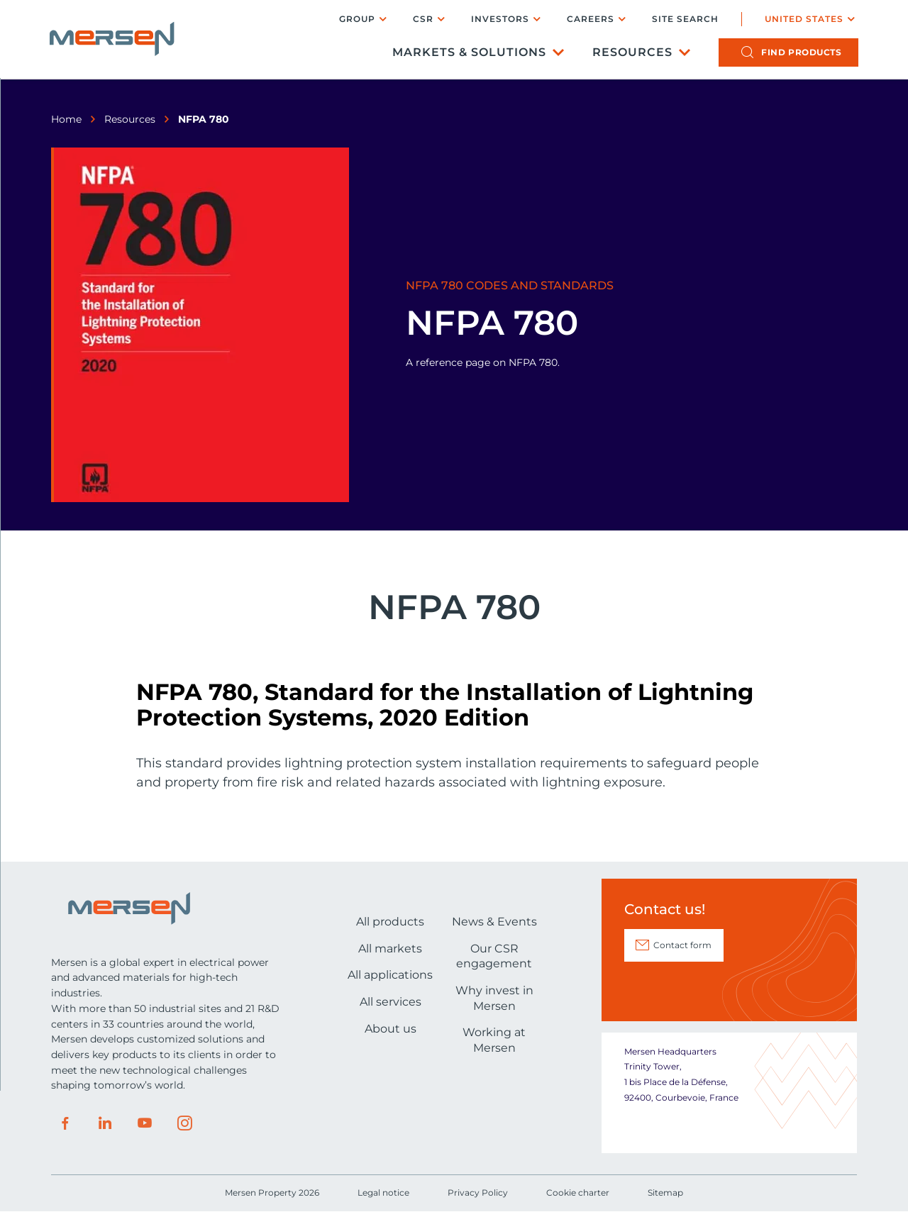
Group (356, 19)
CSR (421, 19)
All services (390, 1001)
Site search (683, 20)
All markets (390, 948)
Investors (499, 19)
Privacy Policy (478, 1192)
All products (390, 921)
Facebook (65, 1123)
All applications (390, 975)
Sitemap (665, 1192)
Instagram (184, 1123)
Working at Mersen (494, 1040)
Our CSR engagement (494, 956)
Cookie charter (577, 1192)
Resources (631, 53)
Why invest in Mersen (494, 998)
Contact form (682, 945)
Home (66, 119)
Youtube (145, 1123)
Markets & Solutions (468, 53)
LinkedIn (105, 1123)
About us (390, 1028)
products (800, 53)
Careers (589, 19)
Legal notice (383, 1192)
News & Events (494, 921)
